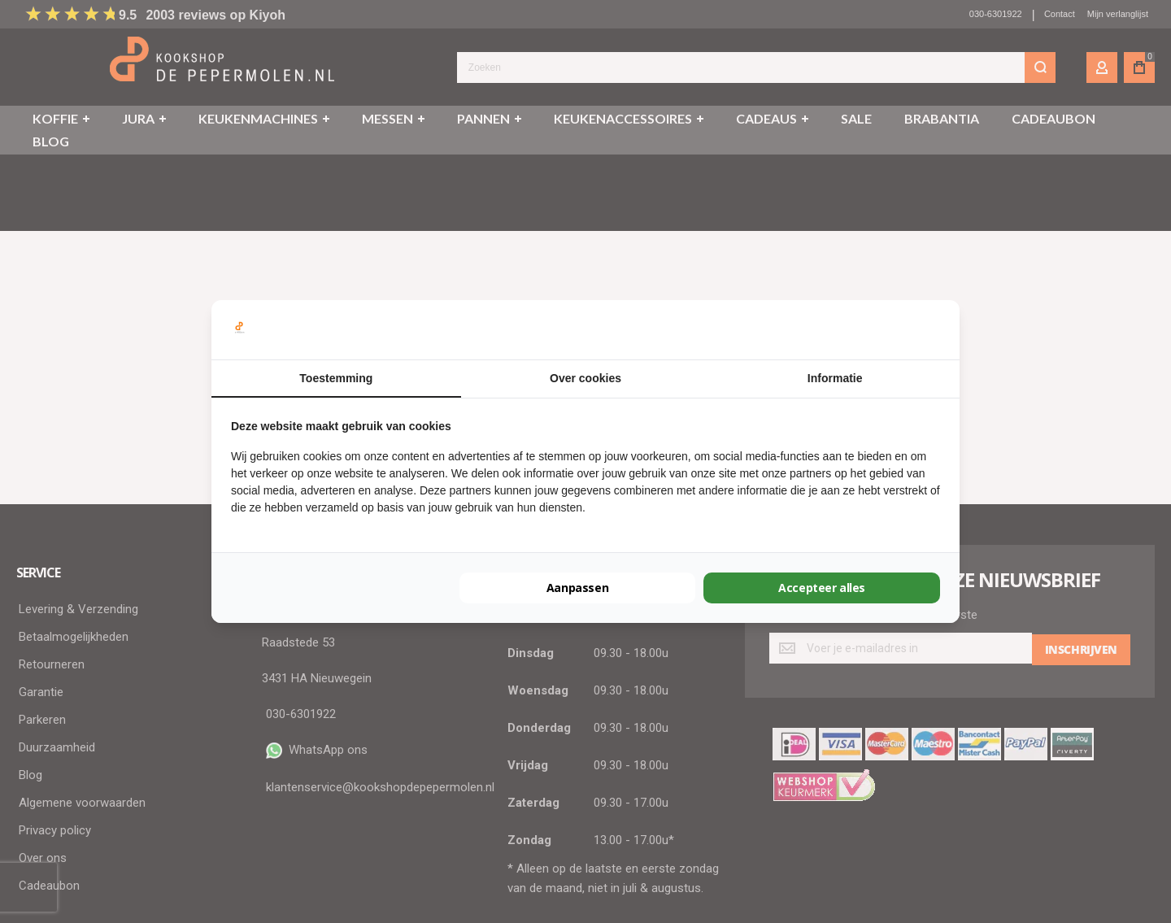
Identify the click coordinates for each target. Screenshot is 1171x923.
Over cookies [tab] (585, 378)
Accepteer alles (821, 587)
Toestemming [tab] (335, 378)
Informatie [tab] (835, 378)
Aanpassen (577, 587)
